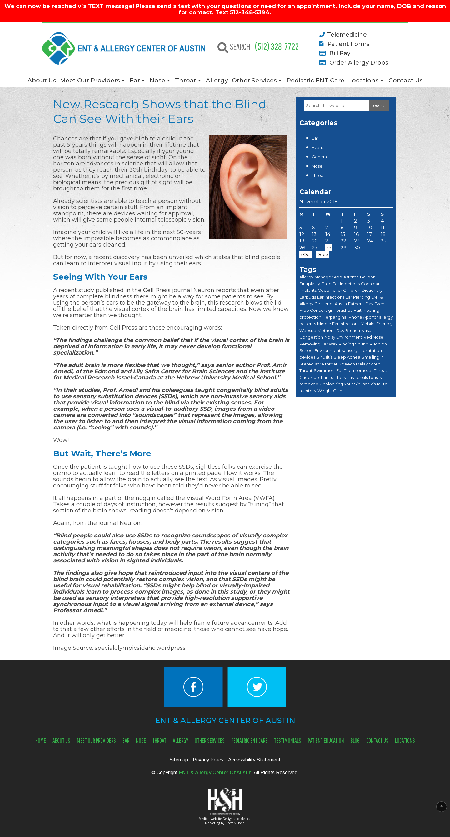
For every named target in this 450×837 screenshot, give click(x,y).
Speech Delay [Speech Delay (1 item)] (353, 363)
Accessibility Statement (254, 759)
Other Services (254, 80)
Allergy (217, 80)
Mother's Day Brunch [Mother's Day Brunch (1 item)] (339, 330)
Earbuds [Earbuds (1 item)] (307, 297)
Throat (185, 80)
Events (318, 147)
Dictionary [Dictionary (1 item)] (372, 290)
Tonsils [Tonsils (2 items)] (361, 377)
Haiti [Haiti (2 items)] (357, 310)
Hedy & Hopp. (235, 823)
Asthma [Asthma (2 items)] (351, 276)
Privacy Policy (208, 759)
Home (40, 740)
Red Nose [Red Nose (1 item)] (373, 337)
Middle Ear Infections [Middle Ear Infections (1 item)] (338, 323)
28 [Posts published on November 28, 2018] (328, 247)
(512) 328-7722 (277, 46)
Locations (363, 80)
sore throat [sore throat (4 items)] (326, 363)
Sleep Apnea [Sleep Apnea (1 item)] (347, 357)
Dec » (322, 254)
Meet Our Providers (90, 80)
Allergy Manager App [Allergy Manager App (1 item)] (320, 276)
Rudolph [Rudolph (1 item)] (378, 343)
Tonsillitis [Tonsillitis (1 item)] (345, 377)
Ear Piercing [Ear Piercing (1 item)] (358, 297)
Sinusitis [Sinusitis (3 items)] (324, 357)
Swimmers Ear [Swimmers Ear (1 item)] (328, 370)
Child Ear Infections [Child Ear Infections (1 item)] (340, 283)
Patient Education (326, 740)
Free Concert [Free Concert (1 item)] (313, 310)
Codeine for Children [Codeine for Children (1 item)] (339, 290)
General (320, 156)
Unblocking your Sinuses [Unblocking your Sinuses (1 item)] (344, 383)
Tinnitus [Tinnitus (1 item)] (327, 377)
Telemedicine (342, 34)
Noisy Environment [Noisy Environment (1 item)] (343, 337)
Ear (135, 80)
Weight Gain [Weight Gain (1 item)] (330, 390)
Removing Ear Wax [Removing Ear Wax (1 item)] (318, 343)
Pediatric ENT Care (315, 80)
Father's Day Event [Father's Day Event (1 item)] (367, 303)
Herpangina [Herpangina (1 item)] (334, 317)
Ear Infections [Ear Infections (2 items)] (330, 297)
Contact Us (405, 80)
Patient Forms (343, 43)
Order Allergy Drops (352, 62)
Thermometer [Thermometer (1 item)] (358, 370)
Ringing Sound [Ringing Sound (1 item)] (353, 343)
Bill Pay (333, 53)
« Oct (305, 254)
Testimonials (287, 740)
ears (195, 263)
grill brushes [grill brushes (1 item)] (340, 310)
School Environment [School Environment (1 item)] (320, 350)
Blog (355, 740)
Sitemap (178, 759)
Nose (157, 80)
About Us (42, 80)
